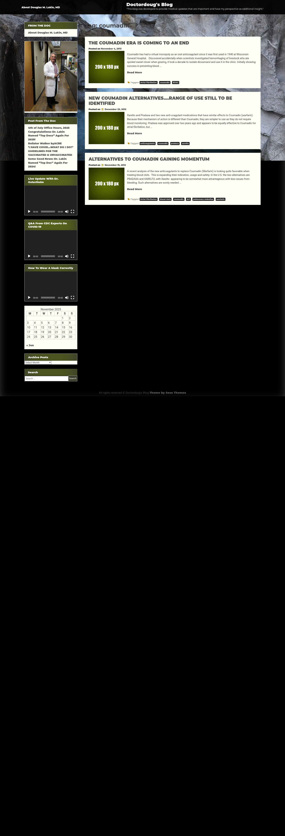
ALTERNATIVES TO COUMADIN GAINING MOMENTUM (149, 159)
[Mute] (67, 211)
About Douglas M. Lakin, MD (40, 7)
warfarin (220, 199)
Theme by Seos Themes (167, 392)
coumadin (165, 82)
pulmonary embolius (203, 199)
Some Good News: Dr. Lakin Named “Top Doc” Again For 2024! (48, 162)
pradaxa (175, 143)
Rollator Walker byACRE (45, 143)
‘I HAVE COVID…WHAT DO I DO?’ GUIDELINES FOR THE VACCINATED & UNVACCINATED (50, 151)
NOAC (175, 82)
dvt (188, 199)
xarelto (185, 143)
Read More (134, 72)
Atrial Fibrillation (148, 82)
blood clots (165, 199)
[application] (51, 200)
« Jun (30, 345)
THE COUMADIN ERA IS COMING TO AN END (139, 43)
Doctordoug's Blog (149, 4)
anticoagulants (147, 143)
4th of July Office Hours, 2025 (48, 127)
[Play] (29, 211)
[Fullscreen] (72, 211)
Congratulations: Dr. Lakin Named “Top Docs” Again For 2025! (48, 135)
